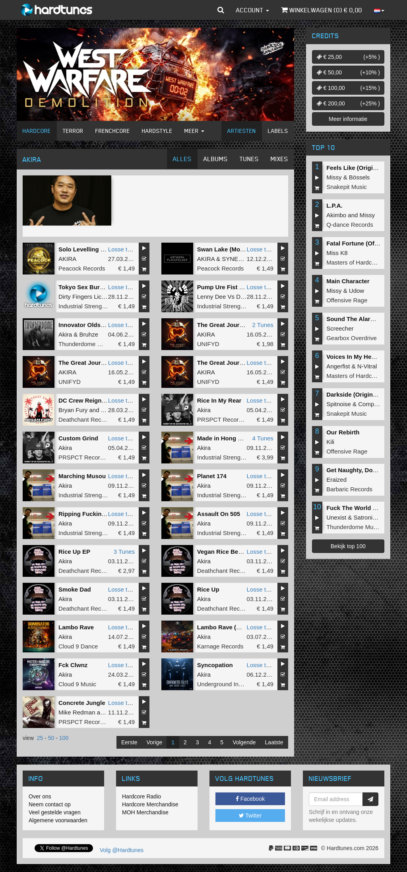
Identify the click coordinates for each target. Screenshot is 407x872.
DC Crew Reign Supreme (93, 400)
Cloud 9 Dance (78, 646)
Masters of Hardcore (353, 262)
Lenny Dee (211, 296)
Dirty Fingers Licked (84, 296)
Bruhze (89, 334)
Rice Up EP (74, 551)
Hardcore (37, 130)
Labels (278, 130)
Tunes (249, 159)
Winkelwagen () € (321, 10)
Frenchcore (112, 130)
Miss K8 (336, 252)
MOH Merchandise (145, 812)
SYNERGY (236, 258)
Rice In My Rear (219, 400)
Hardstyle (157, 130)
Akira (65, 334)
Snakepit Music (346, 186)
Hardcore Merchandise (150, 804)
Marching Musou (82, 476)
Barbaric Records (349, 489)
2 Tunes (262, 324)
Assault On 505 (218, 513)
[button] (220, 10)
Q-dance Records (349, 224)
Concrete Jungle (81, 702)
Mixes (279, 159)
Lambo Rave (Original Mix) (234, 627)
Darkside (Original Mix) (358, 394)
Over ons (40, 796)
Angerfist (338, 366)
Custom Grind (78, 438)
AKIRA (67, 258)
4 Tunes (262, 438)
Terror (73, 130)
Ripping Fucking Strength (94, 513)
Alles (182, 159)
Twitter (250, 815)
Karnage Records (220, 646)
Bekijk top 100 (348, 546)
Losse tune (122, 249)
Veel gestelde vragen (55, 812)
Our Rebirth (342, 432)
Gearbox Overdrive (351, 338)
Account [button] (252, 10)
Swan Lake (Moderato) (228, 249)
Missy (333, 177)
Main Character (347, 281)
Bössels (359, 177)
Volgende (244, 742)
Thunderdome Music (85, 344)
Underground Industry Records (238, 684)
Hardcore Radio (141, 796)
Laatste (274, 742)
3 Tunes (124, 551)
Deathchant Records (85, 419)
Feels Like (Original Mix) (360, 167)
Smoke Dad (74, 589)
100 (63, 738)
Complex (370, 404)
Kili (330, 441)
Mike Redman (76, 712)
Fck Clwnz (72, 665)
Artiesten (241, 130)
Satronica (366, 517)
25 (40, 738)
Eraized (336, 479)
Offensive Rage (346, 300)
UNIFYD (208, 344)
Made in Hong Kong (225, 438)
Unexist (336, 517)
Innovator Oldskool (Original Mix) (105, 324)
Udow (356, 290)
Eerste (129, 742)
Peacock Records (81, 268)
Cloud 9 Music (77, 684)
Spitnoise (338, 404)
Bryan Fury (72, 410)
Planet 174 (212, 476)
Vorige (154, 742)
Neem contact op (50, 804)
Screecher (339, 328)
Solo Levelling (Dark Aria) (94, 249)
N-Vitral (367, 366)
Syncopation (215, 665)
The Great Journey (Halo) (232, 324)
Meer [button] (194, 130)
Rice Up (208, 589)
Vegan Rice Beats (222, 551)
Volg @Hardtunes (121, 850)
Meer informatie (348, 119)
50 (51, 738)
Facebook (250, 799)
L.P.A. (334, 205)
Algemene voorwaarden (58, 820)
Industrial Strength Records (94, 306)
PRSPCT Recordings (225, 419)
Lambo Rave (76, 627)
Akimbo (336, 215)
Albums (216, 159)
